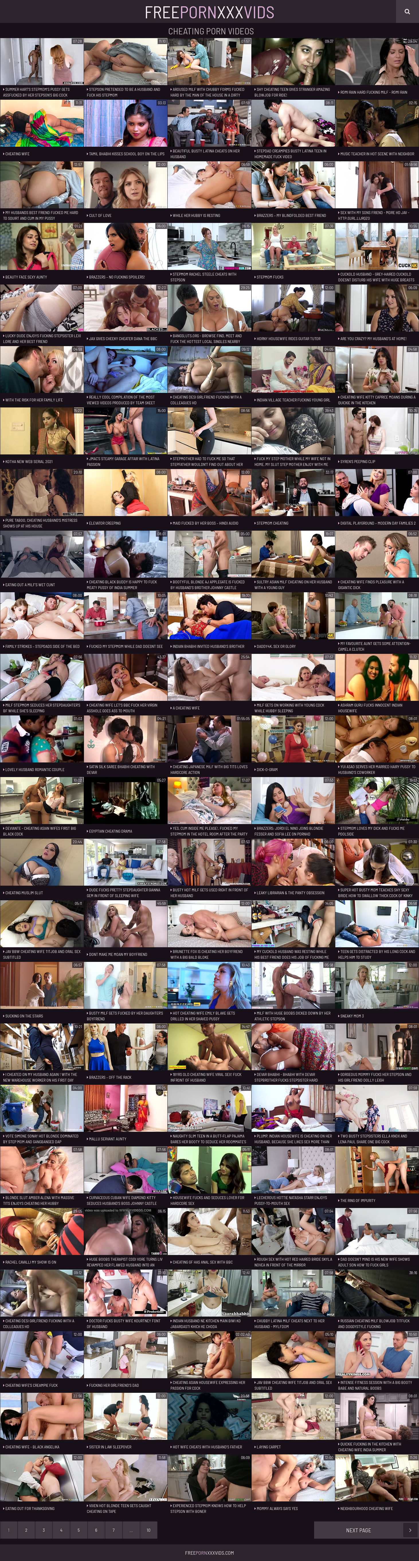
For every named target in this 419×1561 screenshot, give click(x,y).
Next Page (382, 1530)
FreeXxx (209, 11)
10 (148, 1530)
